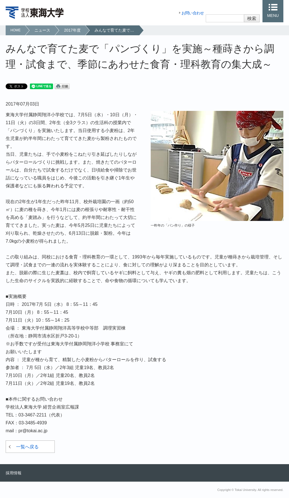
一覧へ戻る (27, 446)
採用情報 (13, 473)
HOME (15, 30)
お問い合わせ (192, 13)
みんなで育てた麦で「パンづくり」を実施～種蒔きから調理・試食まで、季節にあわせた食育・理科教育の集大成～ (117, 30)
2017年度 (72, 30)
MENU (273, 15)
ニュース (42, 30)
